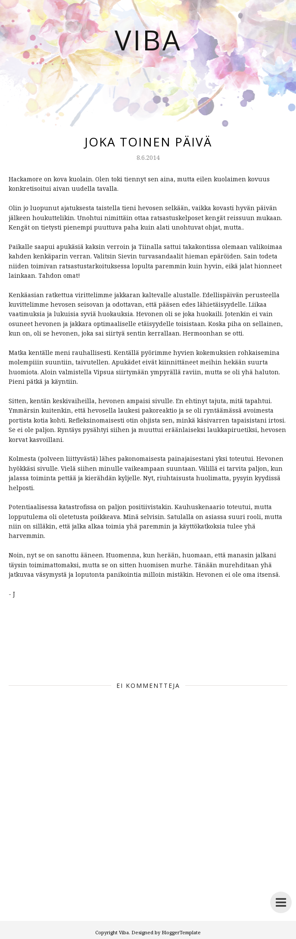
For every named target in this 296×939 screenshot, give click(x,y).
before (56, 655)
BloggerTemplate (181, 932)
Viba (148, 40)
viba (107, 655)
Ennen (83, 655)
